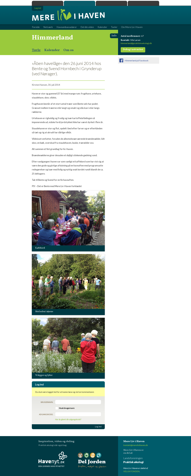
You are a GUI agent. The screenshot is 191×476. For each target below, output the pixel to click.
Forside (36, 27)
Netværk (48, 27)
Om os (68, 50)
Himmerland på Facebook (136, 60)
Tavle (36, 50)
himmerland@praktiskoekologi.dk (136, 43)
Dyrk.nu (111, 3)
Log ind (98, 426)
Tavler (114, 27)
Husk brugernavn (67, 408)
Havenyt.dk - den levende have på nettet (52, 459)
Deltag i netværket (133, 49)
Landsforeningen (141, 460)
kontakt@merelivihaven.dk (135, 445)
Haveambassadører (67, 27)
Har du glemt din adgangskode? (68, 419)
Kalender (52, 50)
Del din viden (87, 27)
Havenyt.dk (143, 3)
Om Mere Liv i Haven (132, 27)
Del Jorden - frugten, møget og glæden (92, 460)
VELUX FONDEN (131, 471)
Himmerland (52, 37)
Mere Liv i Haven (79, 3)
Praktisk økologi (47, 3)
